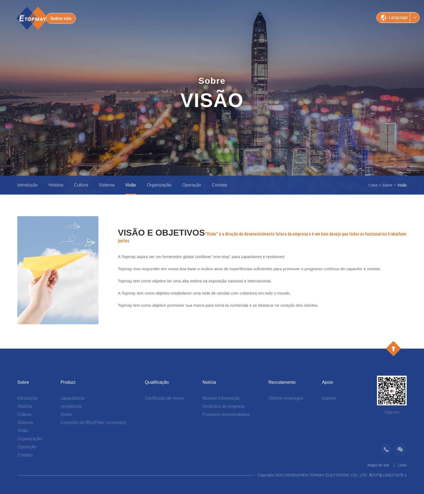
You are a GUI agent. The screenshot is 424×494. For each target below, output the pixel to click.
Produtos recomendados (226, 414)
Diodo (66, 414)
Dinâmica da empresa (224, 406)
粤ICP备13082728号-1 (388, 475)
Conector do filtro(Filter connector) (93, 422)
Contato (219, 185)
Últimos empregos (286, 398)
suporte (329, 398)
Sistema (106, 185)
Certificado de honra (164, 398)
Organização (159, 185)
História (56, 185)
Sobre (387, 185)
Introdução (27, 185)
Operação (191, 185)
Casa (373, 185)
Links (402, 465)
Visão (130, 185)
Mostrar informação (221, 398)
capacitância (73, 398)
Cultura (81, 185)
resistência (71, 406)
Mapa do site (378, 465)
